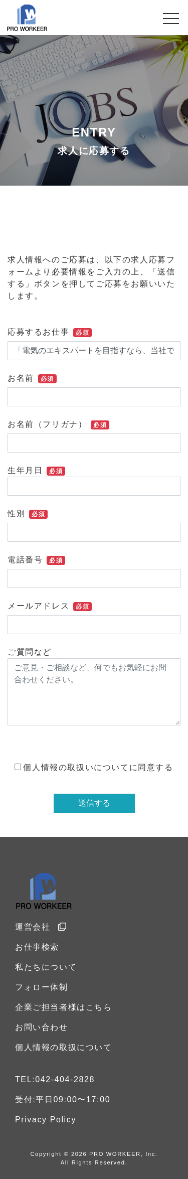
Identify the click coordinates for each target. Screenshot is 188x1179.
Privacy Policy (45, 1119)
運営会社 (41, 927)
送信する (94, 803)
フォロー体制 (41, 987)
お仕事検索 (37, 947)
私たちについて (46, 967)
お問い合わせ (41, 1027)
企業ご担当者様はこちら (63, 1007)
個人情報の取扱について (63, 1047)
